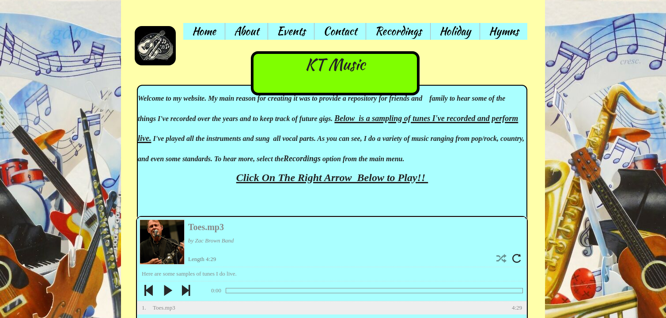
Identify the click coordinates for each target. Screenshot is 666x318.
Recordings (398, 31)
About (246, 31)
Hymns (503, 31)
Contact (340, 31)
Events (291, 31)
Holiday (455, 31)
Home (204, 31)
